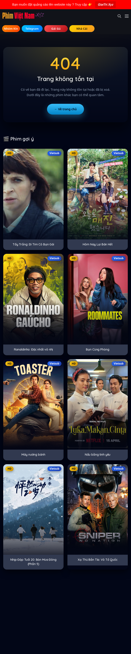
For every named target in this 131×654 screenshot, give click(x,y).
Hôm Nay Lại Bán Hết (97, 244)
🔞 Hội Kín (11, 28)
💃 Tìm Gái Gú (56, 28)
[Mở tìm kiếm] (119, 16)
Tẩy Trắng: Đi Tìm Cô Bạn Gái (33, 244)
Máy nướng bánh (33, 454)
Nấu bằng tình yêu (98, 454)
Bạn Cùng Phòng (97, 349)
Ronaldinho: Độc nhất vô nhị (33, 349)
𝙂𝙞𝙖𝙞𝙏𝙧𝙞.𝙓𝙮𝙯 (105, 4)
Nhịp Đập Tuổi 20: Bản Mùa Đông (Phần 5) (33, 562)
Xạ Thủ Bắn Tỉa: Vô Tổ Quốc (97, 560)
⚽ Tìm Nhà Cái (81, 28)
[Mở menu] (126, 16)
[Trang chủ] (23, 16)
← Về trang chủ (65, 109)
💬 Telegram (32, 28)
